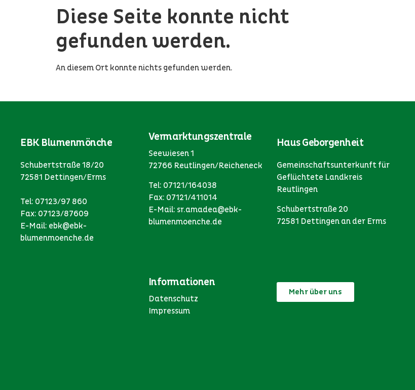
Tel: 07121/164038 (182, 185)
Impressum (169, 311)
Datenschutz (173, 299)
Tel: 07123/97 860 (53, 202)
